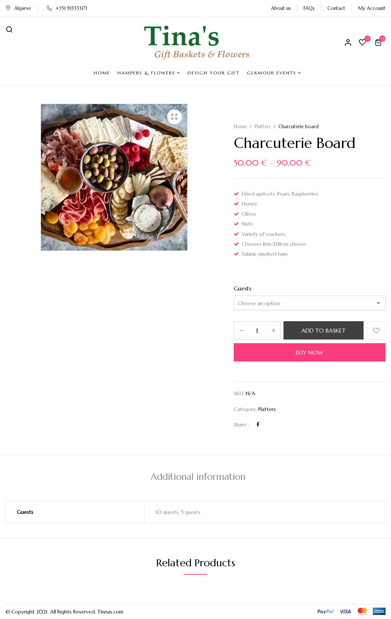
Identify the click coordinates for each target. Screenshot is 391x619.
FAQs (309, 8)
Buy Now (309, 352)
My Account (372, 8)
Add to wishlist (376, 330)
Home (240, 126)
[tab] (198, 478)
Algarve (18, 8)
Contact (336, 8)
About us (281, 8)
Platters (263, 126)
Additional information (198, 476)
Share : (241, 424)
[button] (379, 42)
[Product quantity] (257, 330)
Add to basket (323, 330)
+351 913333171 (67, 8)
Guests (242, 288)
